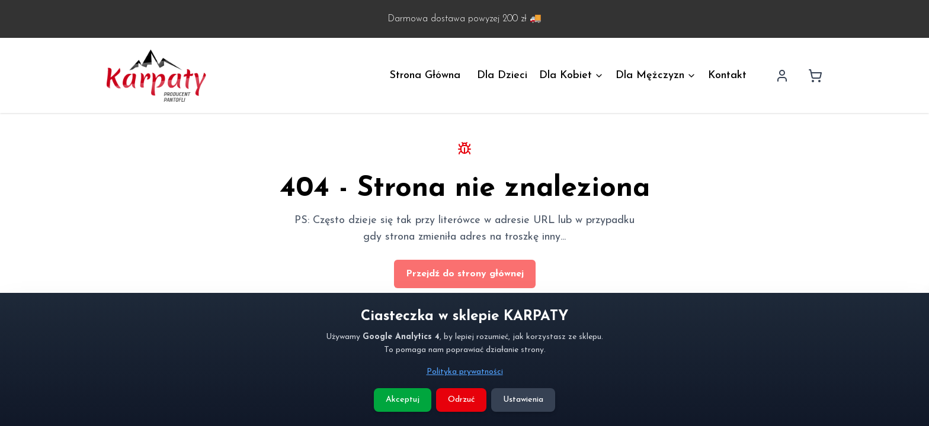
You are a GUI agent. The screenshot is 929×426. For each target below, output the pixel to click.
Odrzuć (461, 399)
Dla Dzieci (502, 75)
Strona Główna (425, 75)
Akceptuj (402, 399)
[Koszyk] (815, 76)
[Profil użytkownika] (782, 76)
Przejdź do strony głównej (465, 274)
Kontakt (727, 75)
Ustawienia (523, 399)
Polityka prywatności (465, 371)
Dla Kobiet (571, 75)
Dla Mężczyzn (656, 75)
